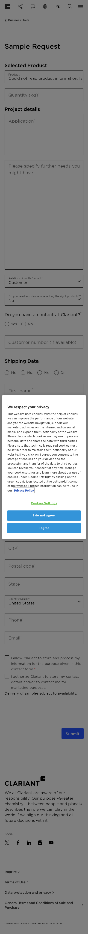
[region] (44, 467)
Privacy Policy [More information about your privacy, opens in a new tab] (24, 490)
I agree (44, 528)
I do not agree (44, 515)
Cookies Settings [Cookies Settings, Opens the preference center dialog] (44, 503)
